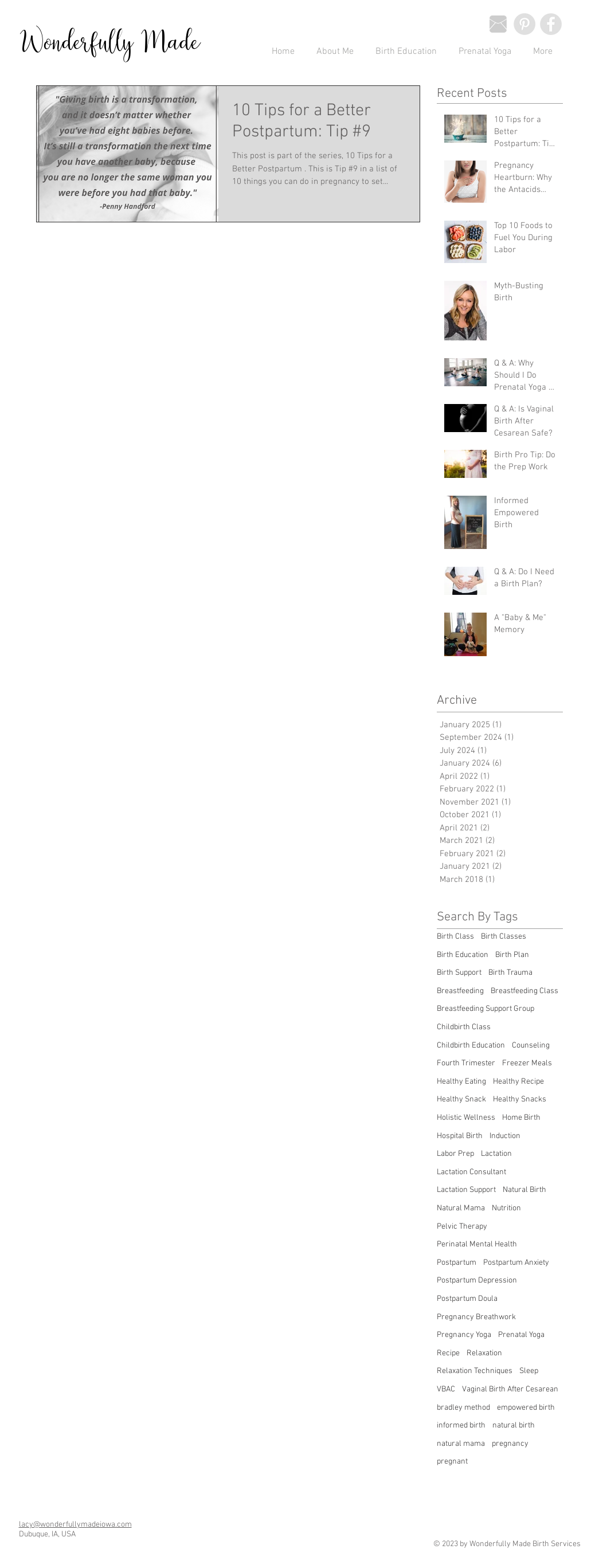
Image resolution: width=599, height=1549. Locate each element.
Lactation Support (466, 1190)
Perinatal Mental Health (477, 1244)
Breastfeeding (460, 991)
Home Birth (521, 1118)
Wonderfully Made (110, 43)
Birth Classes (503, 937)
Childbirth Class (464, 1027)
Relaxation (484, 1353)
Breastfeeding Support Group (485, 1009)
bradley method (463, 1408)
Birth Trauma (510, 973)
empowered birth (526, 1408)
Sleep (528, 1371)
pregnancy (510, 1444)
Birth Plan (512, 955)
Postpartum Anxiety (516, 1263)
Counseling (531, 1045)
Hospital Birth (460, 1136)
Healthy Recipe (518, 1082)
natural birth (513, 1425)
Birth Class (455, 937)
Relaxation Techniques (474, 1371)
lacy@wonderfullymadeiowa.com (75, 1525)
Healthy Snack (461, 1099)
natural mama (461, 1444)
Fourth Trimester (466, 1063)
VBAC (446, 1389)
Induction (505, 1136)
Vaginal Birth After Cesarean (510, 1389)
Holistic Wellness (466, 1118)
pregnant (452, 1461)
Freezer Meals (527, 1063)
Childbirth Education (471, 1045)
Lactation (496, 1154)
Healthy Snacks (519, 1099)
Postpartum (456, 1263)
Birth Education (462, 955)
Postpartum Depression (477, 1280)
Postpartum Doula (467, 1299)
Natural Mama (461, 1208)
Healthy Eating (461, 1082)
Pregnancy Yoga (464, 1335)
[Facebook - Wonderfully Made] (551, 24)
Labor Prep (455, 1154)
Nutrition (506, 1208)
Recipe (448, 1353)
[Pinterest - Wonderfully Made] (524, 24)
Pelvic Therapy (462, 1227)
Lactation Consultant (471, 1172)
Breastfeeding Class (524, 991)
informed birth (461, 1425)
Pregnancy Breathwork (476, 1317)
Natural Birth (524, 1190)
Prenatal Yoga (521, 1335)
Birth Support (459, 973)
